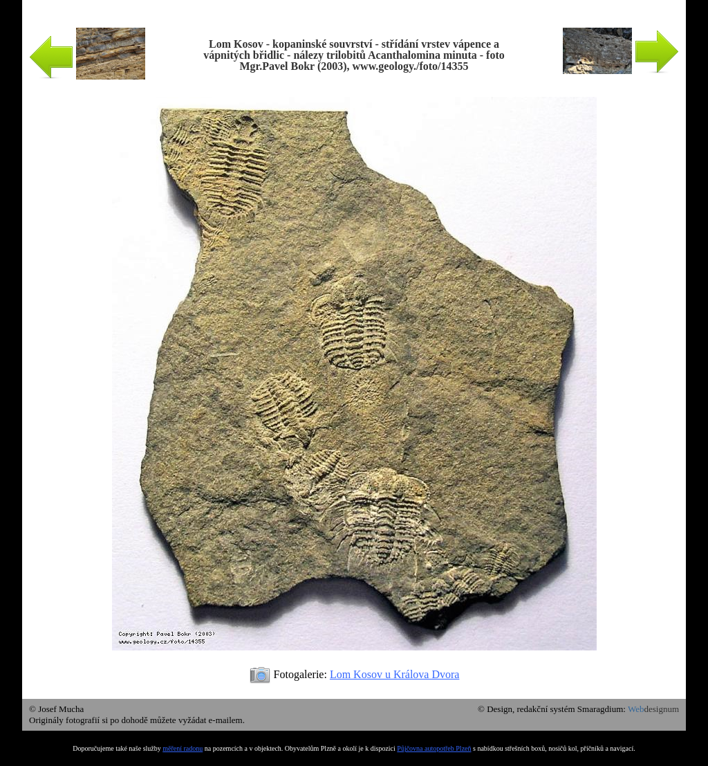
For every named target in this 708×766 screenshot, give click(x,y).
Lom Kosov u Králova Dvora (395, 674)
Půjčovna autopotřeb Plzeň (434, 748)
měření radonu (182, 748)
